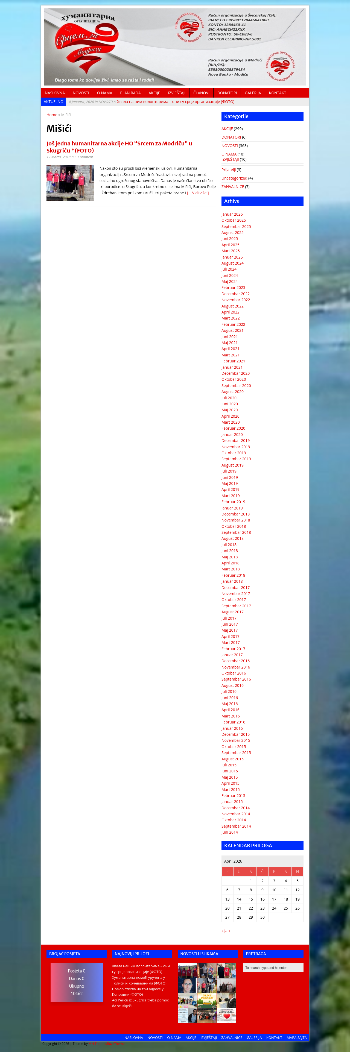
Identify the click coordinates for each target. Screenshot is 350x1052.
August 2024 (232, 263)
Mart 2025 (230, 250)
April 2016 (230, 709)
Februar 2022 (233, 324)
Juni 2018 (229, 550)
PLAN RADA (130, 92)
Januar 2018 (232, 581)
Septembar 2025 (236, 226)
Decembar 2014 (235, 807)
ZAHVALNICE (232, 186)
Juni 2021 (229, 336)
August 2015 (232, 758)
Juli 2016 (229, 691)
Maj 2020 (229, 409)
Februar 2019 (233, 501)
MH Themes (98, 1043)
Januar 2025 (232, 257)
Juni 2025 (229, 238)
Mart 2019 (230, 495)
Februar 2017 (233, 648)
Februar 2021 (233, 361)
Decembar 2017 (235, 587)
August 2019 (232, 465)
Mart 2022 (230, 318)
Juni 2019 (229, 477)
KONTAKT (277, 92)
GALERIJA (253, 92)
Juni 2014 (229, 832)
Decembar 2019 (235, 440)
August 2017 (232, 611)
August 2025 (232, 232)
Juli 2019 (229, 471)
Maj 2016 (229, 703)
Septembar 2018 (236, 532)
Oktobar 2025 (233, 220)
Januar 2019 (232, 508)
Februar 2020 (233, 428)
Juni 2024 (229, 275)
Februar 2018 (233, 575)
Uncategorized (234, 178)
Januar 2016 (232, 728)
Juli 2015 (229, 764)
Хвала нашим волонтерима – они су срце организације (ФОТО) (151, 101)
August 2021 (232, 330)
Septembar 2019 (236, 458)
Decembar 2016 (235, 660)
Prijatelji (228, 169)
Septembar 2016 (236, 679)
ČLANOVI (201, 92)
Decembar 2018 (235, 514)
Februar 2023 (233, 287)
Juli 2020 (229, 397)
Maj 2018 (229, 556)
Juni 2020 (229, 403)
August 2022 (232, 306)
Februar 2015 (233, 795)
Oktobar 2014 (233, 819)
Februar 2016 (233, 722)
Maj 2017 (229, 630)
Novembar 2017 (235, 593)
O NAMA (104, 92)
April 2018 (230, 562)
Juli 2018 (229, 544)
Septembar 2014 (236, 826)
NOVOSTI (81, 92)
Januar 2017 (232, 654)
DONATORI (227, 92)
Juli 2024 (229, 269)
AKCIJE (154, 92)
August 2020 (232, 391)
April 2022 (230, 312)
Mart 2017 (230, 642)
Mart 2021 (230, 354)
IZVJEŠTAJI (176, 92)
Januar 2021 (232, 367)
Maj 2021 (229, 342)
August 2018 (232, 538)
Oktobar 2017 (233, 599)
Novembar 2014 (235, 813)
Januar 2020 (232, 434)
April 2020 (230, 416)
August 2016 (232, 685)
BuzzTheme (116, 1043)
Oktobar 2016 (233, 673)
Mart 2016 (230, 716)
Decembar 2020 (235, 373)
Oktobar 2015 (233, 746)
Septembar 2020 (236, 385)
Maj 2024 (229, 281)
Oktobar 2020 (233, 379)
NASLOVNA (55, 92)
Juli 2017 (229, 618)
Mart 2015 (230, 789)
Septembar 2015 (236, 752)
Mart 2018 (230, 569)
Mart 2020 (230, 422)
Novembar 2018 (235, 520)
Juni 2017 (229, 624)
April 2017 (230, 636)
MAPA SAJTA (297, 1037)
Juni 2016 (229, 697)
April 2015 (230, 783)
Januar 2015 (232, 801)
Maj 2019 (229, 483)
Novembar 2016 (235, 667)
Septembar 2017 (236, 605)
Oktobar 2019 (233, 452)
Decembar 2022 (235, 293)
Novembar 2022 (235, 299)
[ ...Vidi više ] (198, 192)
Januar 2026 (232, 214)
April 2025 (230, 244)
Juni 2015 (229, 770)
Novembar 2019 (235, 446)
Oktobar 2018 (233, 526)
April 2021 (230, 348)
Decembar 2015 (235, 734)
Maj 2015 (229, 777)
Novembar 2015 (235, 740)
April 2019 (230, 489)
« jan (225, 930)
